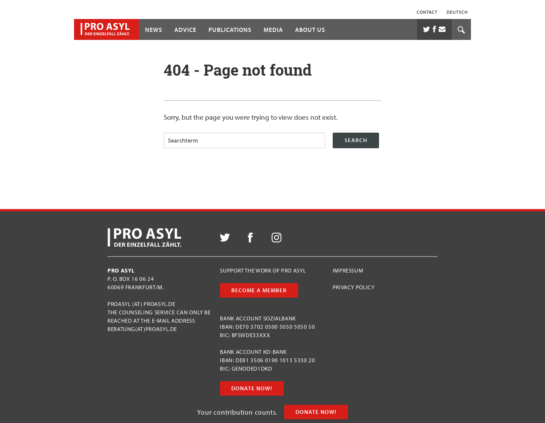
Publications (230, 29)
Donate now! (315, 411)
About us (310, 29)
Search (355, 140)
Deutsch (457, 11)
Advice (185, 29)
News (153, 29)
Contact (427, 11)
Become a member (259, 290)
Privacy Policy (354, 287)
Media (273, 29)
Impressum (348, 270)
